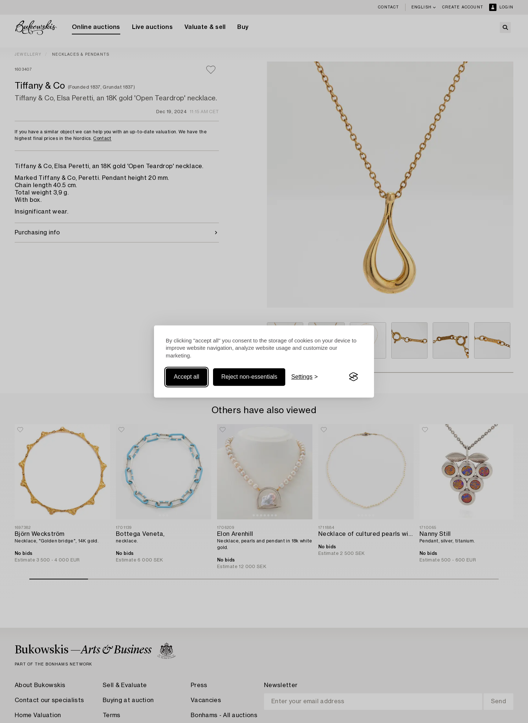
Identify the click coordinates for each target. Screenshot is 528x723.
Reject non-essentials (249, 377)
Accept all (186, 377)
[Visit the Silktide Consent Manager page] (353, 377)
